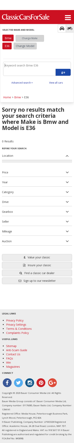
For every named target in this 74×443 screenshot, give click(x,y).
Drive (5, 202)
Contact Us (13, 354)
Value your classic (37, 257)
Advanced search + (22, 82)
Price (5, 172)
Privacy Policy (14, 320)
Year (5, 182)
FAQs (9, 358)
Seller (5, 221)
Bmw (8, 38)
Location (7, 155)
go (63, 72)
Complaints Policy (17, 333)
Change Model (25, 46)
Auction (7, 241)
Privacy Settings (16, 324)
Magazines (13, 366)
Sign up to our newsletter (37, 281)
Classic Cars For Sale (25, 17)
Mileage (7, 231)
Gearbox (7, 212)
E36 (7, 46)
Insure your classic (37, 265)
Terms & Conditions (19, 329)
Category (8, 192)
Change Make (29, 38)
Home (7, 97)
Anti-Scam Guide (16, 350)
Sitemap (11, 346)
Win (8, 362)
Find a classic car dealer (37, 273)
